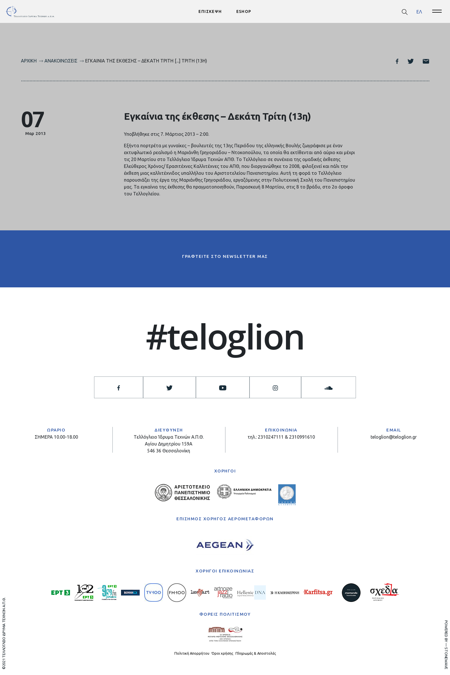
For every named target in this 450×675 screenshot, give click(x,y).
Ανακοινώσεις (60, 60)
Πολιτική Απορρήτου (191, 653)
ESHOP (244, 11)
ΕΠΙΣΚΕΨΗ (210, 11)
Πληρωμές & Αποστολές (255, 653)
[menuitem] (419, 11)
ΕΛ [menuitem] (419, 11)
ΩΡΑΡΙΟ (56, 429)
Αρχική (29, 60)
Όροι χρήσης (222, 653)
